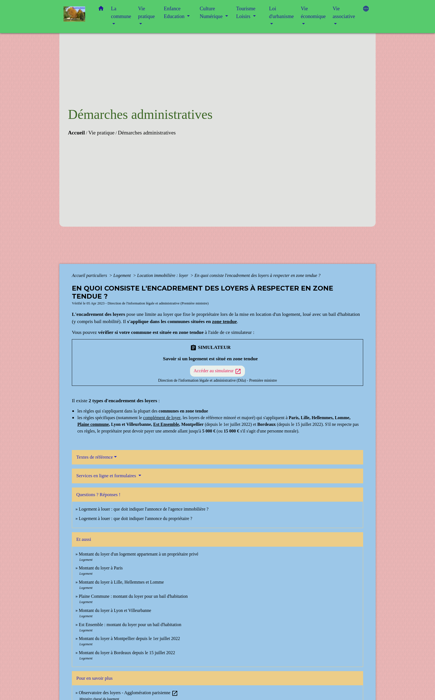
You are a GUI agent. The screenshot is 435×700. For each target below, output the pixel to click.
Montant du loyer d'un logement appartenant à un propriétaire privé (138, 554)
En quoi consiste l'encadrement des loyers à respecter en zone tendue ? (257, 275)
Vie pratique (101, 133)
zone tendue (224, 321)
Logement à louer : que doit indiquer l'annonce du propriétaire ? (135, 518)
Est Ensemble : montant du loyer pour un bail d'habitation (130, 624)
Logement (122, 275)
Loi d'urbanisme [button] (281, 12)
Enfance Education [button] (175, 12)
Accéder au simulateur (217, 371)
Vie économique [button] (313, 12)
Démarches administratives (147, 133)
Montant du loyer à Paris (101, 568)
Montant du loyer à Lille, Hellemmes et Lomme (121, 582)
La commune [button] (121, 12)
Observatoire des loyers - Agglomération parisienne (128, 692)
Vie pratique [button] (146, 12)
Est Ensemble (166, 424)
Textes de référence (94, 457)
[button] (101, 9)
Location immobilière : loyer (163, 275)
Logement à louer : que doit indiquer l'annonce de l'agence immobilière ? (143, 509)
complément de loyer (161, 417)
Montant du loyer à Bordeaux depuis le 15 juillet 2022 (127, 652)
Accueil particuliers (90, 275)
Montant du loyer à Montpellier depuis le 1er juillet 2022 (129, 638)
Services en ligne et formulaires (106, 475)
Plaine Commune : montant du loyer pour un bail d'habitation (133, 596)
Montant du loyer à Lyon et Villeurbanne (115, 610)
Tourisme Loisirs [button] (245, 12)
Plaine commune (93, 424)
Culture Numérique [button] (212, 12)
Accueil (76, 133)
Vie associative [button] (344, 12)
